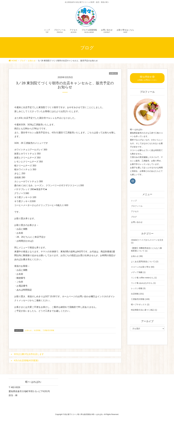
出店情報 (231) (137, 294)
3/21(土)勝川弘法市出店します (29, 354)
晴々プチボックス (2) (140, 304)
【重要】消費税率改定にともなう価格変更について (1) (146, 249)
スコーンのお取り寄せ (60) (142, 267)
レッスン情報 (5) (138, 288)
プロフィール (137, 206)
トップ (134, 201)
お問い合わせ (137, 222)
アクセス (135, 211)
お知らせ (113, 73)
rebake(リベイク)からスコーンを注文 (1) (147, 241)
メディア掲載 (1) (138, 272)
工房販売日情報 (48, 330)
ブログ (134, 217)
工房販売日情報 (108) (140, 299)
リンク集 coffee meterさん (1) (144, 278)
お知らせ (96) (137, 256)
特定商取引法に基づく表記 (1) (144, 310)
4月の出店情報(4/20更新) (26, 360)
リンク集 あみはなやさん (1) (143, 283)
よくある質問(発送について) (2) (144, 261)
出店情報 (37, 330)
